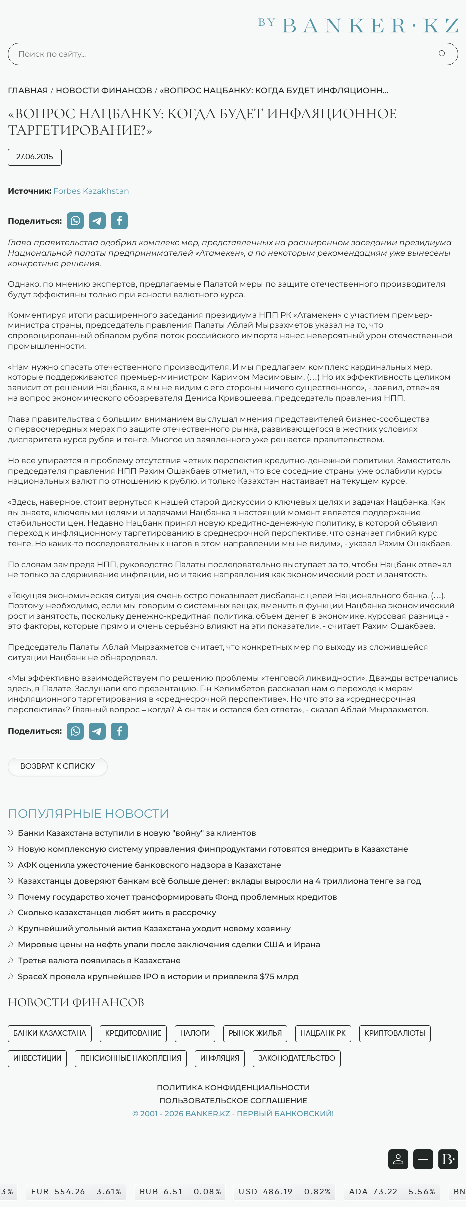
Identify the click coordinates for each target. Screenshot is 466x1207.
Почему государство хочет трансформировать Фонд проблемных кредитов (172, 897)
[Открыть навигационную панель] (423, 1159)
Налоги (195, 1033)
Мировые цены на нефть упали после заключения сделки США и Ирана (164, 944)
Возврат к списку (57, 767)
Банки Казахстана (49, 1033)
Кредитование (133, 1033)
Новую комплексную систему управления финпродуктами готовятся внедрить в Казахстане (208, 849)
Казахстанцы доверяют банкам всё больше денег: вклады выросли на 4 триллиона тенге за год (214, 881)
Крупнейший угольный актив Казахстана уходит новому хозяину (149, 928)
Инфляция (219, 1058)
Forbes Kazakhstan (91, 191)
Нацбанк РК (323, 1033)
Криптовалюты (395, 1033)
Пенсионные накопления (130, 1058)
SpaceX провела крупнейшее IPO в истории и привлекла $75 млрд (153, 976)
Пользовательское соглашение (233, 1100)
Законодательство (296, 1058)
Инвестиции (37, 1058)
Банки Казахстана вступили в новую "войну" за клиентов (132, 833)
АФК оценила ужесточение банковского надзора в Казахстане (144, 865)
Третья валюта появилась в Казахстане (94, 960)
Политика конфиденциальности (233, 1087)
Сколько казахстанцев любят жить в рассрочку (112, 912)
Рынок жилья (255, 1033)
